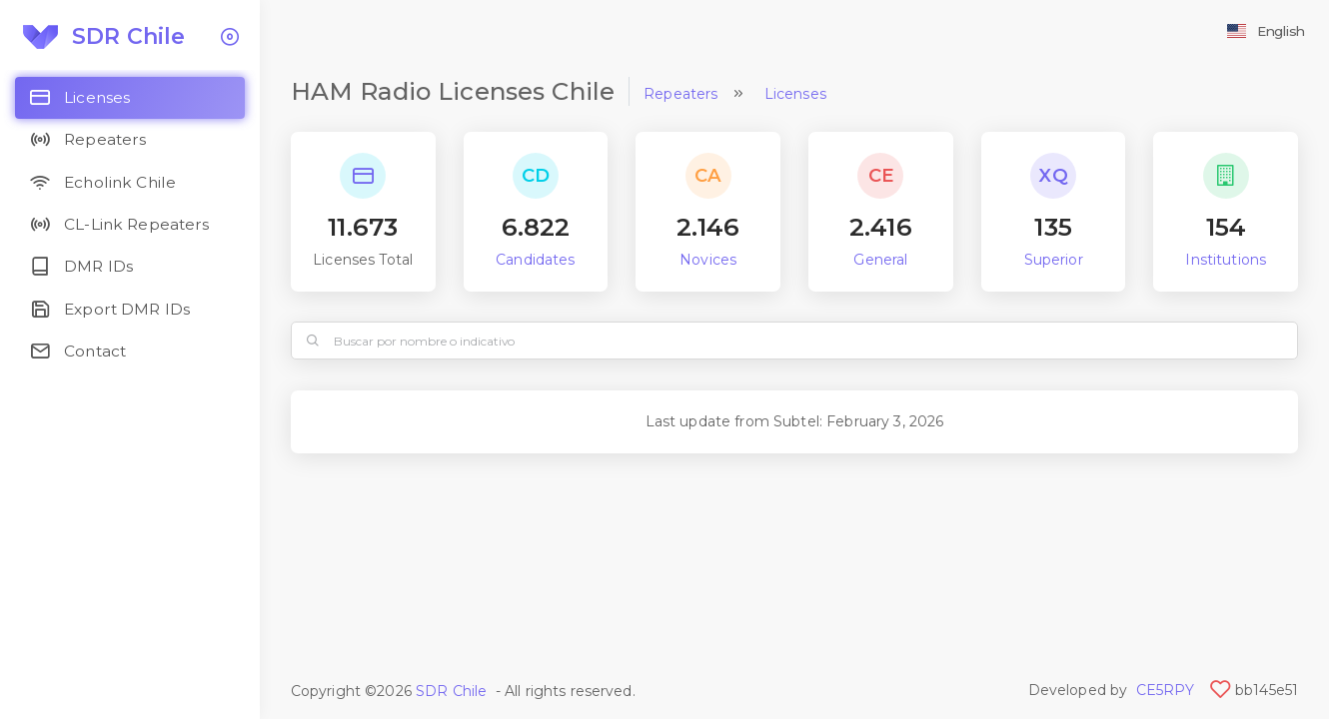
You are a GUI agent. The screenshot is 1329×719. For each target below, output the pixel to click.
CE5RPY (1165, 690)
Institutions (1225, 260)
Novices (707, 260)
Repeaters (680, 94)
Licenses (795, 94)
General (880, 260)
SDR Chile (451, 691)
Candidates (535, 260)
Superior (1053, 260)
